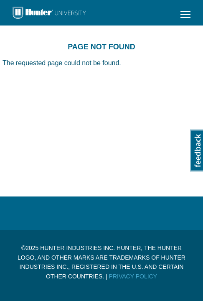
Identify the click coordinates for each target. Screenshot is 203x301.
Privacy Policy (133, 276)
